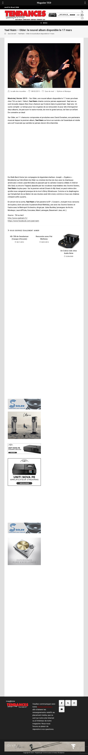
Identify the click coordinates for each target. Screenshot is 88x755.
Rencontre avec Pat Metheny (44, 237)
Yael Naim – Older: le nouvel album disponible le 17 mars (36, 34)
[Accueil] (5, 34)
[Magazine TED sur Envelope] (61, 709)
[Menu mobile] (44, 23)
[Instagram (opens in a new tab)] (82, 18)
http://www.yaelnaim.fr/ (17, 218)
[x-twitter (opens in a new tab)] (82, 11)
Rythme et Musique (64, 91)
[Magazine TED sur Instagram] (74, 703)
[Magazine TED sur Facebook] (61, 703)
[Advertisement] (44, 295)
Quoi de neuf (49, 91)
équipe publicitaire (44, 707)
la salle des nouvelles (18, 91)
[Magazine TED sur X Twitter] (68, 703)
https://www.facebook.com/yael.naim (23, 221)
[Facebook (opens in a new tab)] (82, 15)
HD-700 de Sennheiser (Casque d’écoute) (19, 237)
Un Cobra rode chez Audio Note (68, 252)
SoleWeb (45, 752)
